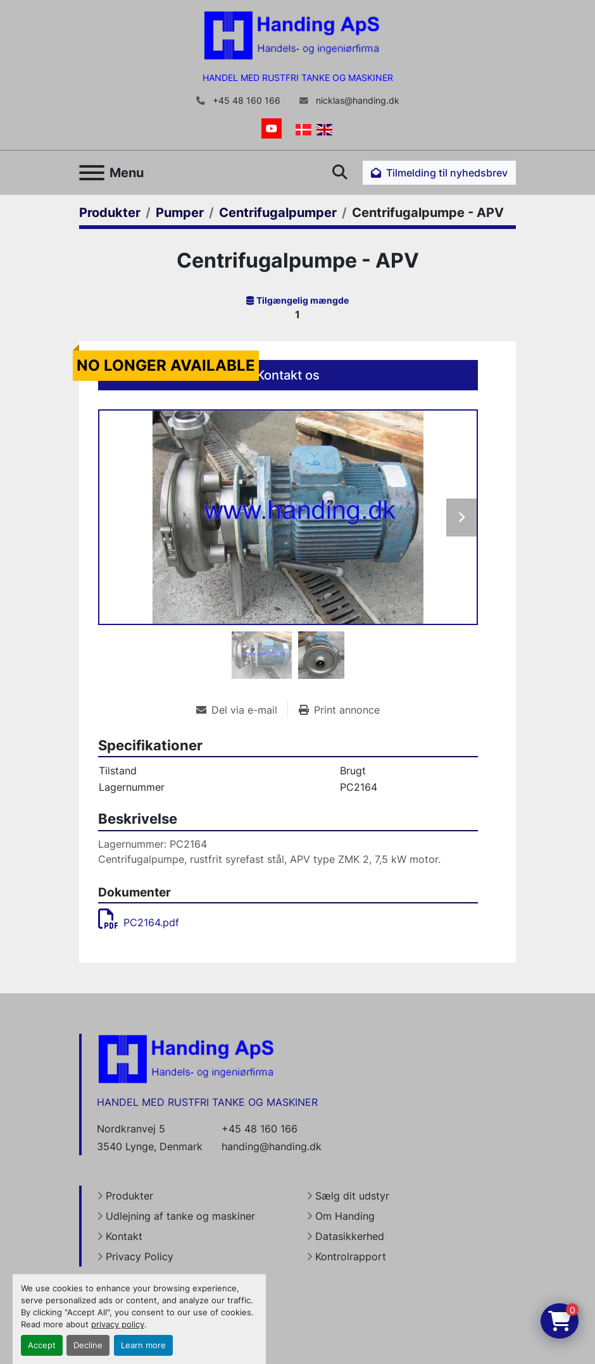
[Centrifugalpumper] (278, 212)
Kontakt (124, 1236)
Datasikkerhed (349, 1236)
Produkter (129, 1195)
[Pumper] (180, 212)
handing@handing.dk (272, 1146)
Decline (88, 1345)
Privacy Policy (139, 1256)
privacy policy (117, 1324)
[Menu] (91, 172)
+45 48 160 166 (245, 101)
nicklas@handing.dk (356, 101)
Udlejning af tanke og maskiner (180, 1216)
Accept (42, 1345)
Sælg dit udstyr (352, 1195)
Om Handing (345, 1216)
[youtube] (271, 128)
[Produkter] (110, 212)
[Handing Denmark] (186, 1058)
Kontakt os (288, 375)
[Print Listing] (339, 710)
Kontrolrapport (350, 1256)
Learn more (143, 1345)
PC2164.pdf (138, 922)
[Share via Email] (242, 710)
